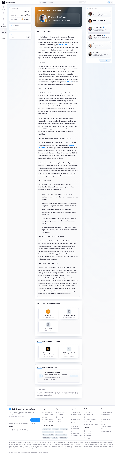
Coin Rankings (47, 412)
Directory (87, 431)
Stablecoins (60, 421)
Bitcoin (69, 82)
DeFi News (74, 426)
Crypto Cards (88, 414)
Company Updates (106, 417)
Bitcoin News (75, 412)
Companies (88, 433)
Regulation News (76, 435)
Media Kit (104, 428)
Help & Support (106, 426)
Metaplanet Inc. (63, 45)
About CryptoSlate (106, 412)
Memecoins (60, 419)
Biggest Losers (47, 417)
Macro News (75, 428)
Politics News (75, 433)
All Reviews (88, 412)
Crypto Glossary (106, 419)
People (87, 438)
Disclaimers (105, 421)
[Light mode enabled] (110, 2)
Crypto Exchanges (90, 419)
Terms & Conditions (36, 452)
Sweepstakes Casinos (91, 424)
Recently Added (47, 421)
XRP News (74, 417)
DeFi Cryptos (60, 417)
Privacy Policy (53, 442)
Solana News (75, 419)
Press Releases (106, 431)
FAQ (103, 424)
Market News (75, 431)
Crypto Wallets (89, 421)
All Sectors (60, 412)
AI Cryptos (59, 414)
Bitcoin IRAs (88, 417)
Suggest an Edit (41, 389)
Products (87, 435)
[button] (3, 37)
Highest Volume (47, 419)
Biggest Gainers (47, 414)
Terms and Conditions (41, 442)
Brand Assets (105, 414)
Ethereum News (76, 414)
